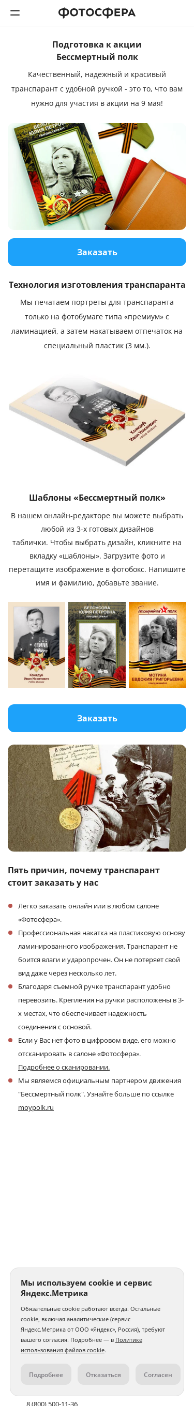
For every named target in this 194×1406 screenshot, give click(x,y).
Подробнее (46, 1374)
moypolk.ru (36, 1107)
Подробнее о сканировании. (64, 1067)
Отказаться (103, 1374)
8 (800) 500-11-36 (179, 13)
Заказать (97, 252)
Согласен (158, 1374)
